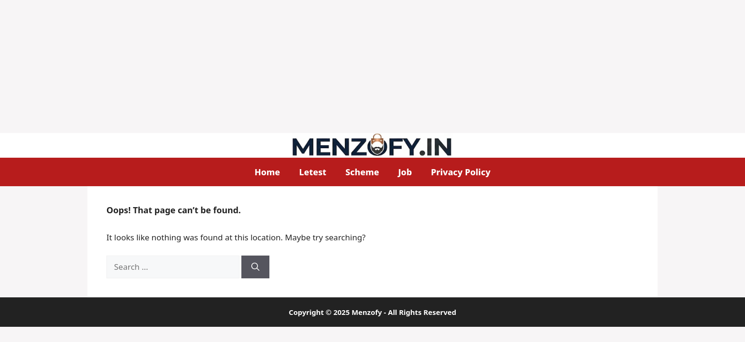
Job (405, 172)
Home (267, 172)
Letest (312, 172)
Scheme (362, 172)
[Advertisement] (285, 66)
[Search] (255, 267)
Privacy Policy (460, 172)
